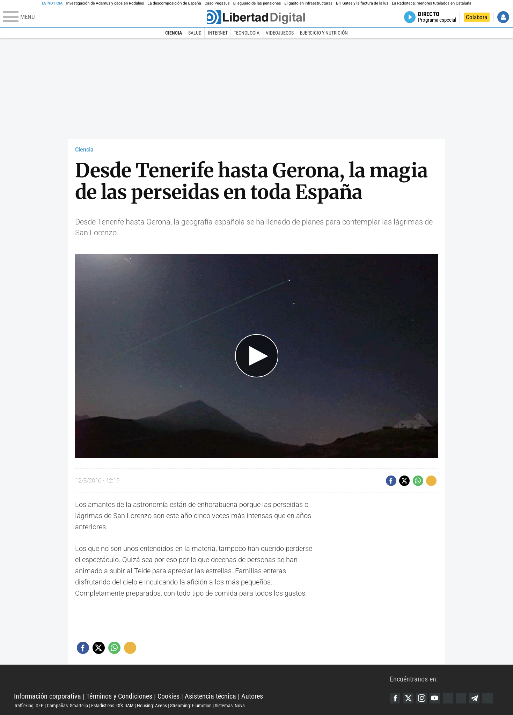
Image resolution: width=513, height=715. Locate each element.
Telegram (474, 698)
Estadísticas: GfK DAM (112, 705)
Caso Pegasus (217, 3)
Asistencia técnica (210, 696)
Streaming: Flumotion (191, 705)
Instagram (421, 698)
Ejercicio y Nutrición (324, 33)
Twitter (408, 698)
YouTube (435, 698)
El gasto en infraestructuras (308, 3)
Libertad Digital (202, 679)
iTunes (488, 698)
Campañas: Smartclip (67, 705)
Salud (194, 33)
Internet (218, 33)
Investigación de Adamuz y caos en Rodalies (105, 3)
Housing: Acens (152, 705)
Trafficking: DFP (29, 705)
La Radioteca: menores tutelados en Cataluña (431, 3)
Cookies (168, 696)
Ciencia (173, 33)
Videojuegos (280, 33)
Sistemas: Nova (230, 705)
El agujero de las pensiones (257, 3)
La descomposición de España (174, 3)
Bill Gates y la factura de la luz (362, 3)
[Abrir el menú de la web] (104, 17)
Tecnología (246, 33)
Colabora (476, 17)
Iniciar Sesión (503, 17)
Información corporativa (47, 696)
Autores (252, 696)
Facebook (395, 698)
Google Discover (448, 698)
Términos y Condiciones (119, 696)
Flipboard (461, 698)
